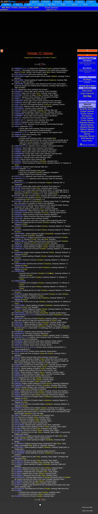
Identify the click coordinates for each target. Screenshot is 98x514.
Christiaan (47, 264)
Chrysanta (45, 322)
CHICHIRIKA (19, 108)
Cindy (55, 387)
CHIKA (16, 126)
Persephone (18, 330)
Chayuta (49, 182)
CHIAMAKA (18, 91)
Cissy (36, 417)
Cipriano (44, 408)
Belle (33, 235)
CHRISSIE (18, 222)
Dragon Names (87, 111)
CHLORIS (18, 201)
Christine (46, 222)
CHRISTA (17, 230)
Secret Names (87, 125)
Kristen (51, 252)
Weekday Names (87, 136)
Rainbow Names (87, 123)
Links (30, 8)
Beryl (48, 72)
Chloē (37, 196)
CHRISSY (18, 226)
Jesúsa (50, 353)
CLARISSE (18, 481)
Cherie (23, 72)
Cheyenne (52, 80)
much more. (87, 141)
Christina (43, 230)
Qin (31, 142)
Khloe (55, 194)
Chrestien (41, 273)
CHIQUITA (18, 167)
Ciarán (44, 366)
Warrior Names (87, 129)
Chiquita (40, 110)
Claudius (45, 492)
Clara (38, 93)
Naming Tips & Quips (87, 85)
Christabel (48, 305)
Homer (54, 320)
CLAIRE (17, 428)
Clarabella (49, 440)
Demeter (35, 192)
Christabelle (49, 234)
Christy (42, 311)
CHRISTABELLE (20, 241)
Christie (43, 256)
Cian (46, 365)
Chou (42, 209)
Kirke (37, 410)
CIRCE (16, 410)
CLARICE (18, 468)
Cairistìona (48, 396)
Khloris (39, 201)
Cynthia (41, 391)
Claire (47, 427)
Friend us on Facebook (87, 144)
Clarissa (48, 468)
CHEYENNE (18, 84)
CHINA (16, 136)
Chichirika (42, 161)
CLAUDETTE (19, 488)
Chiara (39, 95)
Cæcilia (38, 378)
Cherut (49, 68)
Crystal (44, 245)
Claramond (49, 453)
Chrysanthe (44, 313)
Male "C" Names (51, 57)
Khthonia (41, 326)
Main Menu (6, 8)
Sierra (41, 372)
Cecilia (36, 381)
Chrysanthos (57, 315)
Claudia (47, 488)
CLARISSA (18, 475)
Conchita (39, 172)
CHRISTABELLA (20, 237)
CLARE (17, 457)
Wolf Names (86, 138)
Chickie (44, 112)
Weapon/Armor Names (87, 133)
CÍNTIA (17, 393)
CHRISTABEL (19, 234)
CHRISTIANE (19, 271)
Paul (26, 194)
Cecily (42, 368)
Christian (41, 283)
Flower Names (87, 118)
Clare (24, 458)
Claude (40, 494)
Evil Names (87, 116)
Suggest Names (29, 57)
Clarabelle (46, 464)
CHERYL (17, 70)
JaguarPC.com (51, 9)
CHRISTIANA (19, 267)
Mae (30, 445)
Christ (16, 165)
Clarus (40, 432)
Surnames (23, 8)
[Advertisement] (49, 30)
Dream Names (87, 114)
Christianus (46, 267)
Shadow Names (87, 127)
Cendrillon (46, 385)
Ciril (41, 415)
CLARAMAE (19, 443)
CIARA (16, 366)
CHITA (16, 169)
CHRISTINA (18, 298)
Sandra (27, 389)
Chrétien (67, 477)
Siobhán (54, 76)
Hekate (65, 328)
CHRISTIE (18, 290)
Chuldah (45, 335)
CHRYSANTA (19, 313)
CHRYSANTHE (20, 315)
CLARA (17, 432)
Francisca (47, 104)
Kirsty (44, 163)
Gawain (47, 477)
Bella (46, 239)
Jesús (42, 353)
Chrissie (45, 226)
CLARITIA (18, 483)
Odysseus (28, 413)
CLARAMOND (19, 451)
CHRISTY (17, 309)
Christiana (45, 298)
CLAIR (16, 427)
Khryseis (41, 318)
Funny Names (87, 120)
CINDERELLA (19, 385)
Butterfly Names (87, 109)
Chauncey (44, 213)
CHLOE (17, 196)
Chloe (38, 188)
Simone (49, 383)
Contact (15, 8)
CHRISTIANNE (20, 281)
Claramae (47, 447)
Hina (54, 138)
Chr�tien (50, 273)
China (42, 359)
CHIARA (17, 93)
